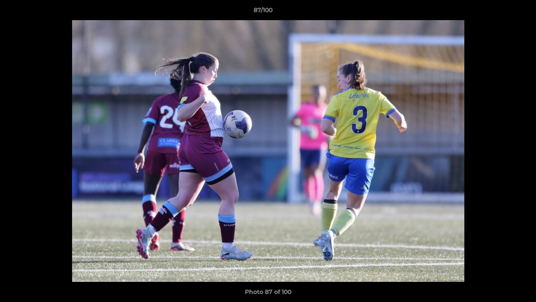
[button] (501, 12)
